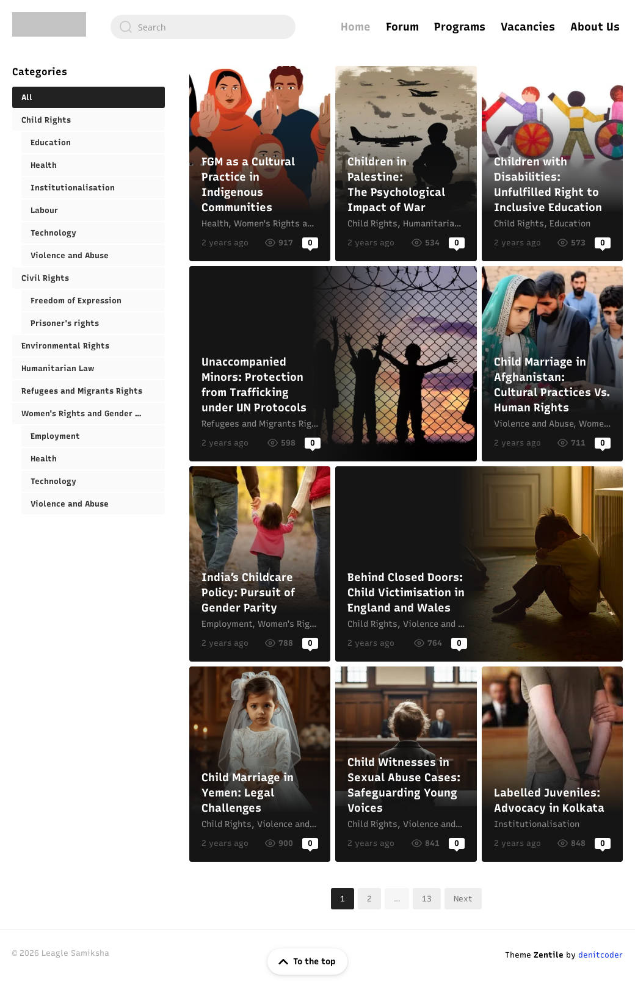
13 (427, 898)
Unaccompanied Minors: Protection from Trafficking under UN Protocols (333, 363)
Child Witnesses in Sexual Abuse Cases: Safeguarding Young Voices (405, 764)
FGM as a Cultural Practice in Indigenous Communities (259, 163)
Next (463, 898)
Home (356, 27)
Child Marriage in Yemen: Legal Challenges (259, 764)
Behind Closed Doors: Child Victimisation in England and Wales (479, 564)
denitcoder (600, 954)
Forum (402, 27)
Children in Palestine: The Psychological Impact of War (405, 163)
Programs (459, 27)
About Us (595, 27)
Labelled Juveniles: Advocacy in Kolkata (552, 764)
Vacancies (528, 27)
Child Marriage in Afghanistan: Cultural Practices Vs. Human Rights (552, 363)
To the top (304, 962)
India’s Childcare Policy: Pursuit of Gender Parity (259, 564)
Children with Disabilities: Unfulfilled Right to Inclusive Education (552, 163)
